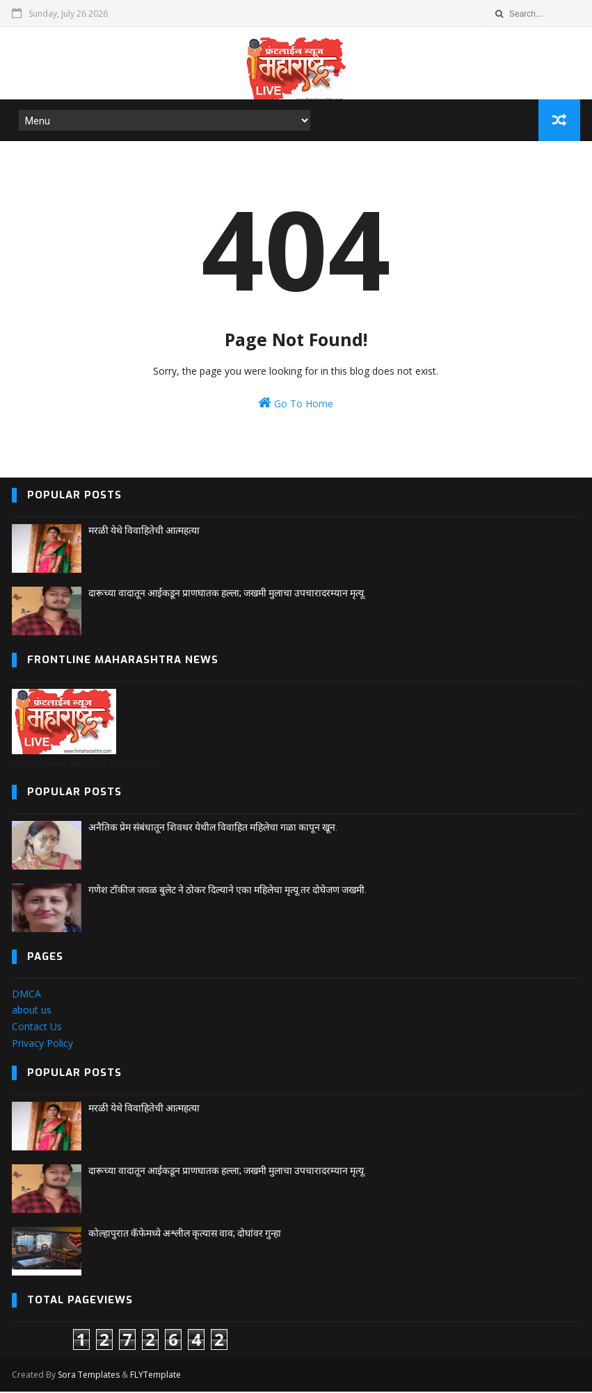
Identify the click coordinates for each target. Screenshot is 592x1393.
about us (31, 1011)
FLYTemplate (155, 1376)
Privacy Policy (42, 1044)
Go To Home (295, 404)
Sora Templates (89, 1376)
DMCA (26, 995)
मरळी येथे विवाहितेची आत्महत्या (144, 531)
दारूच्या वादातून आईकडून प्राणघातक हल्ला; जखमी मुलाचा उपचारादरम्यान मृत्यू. (227, 594)
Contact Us (37, 1027)
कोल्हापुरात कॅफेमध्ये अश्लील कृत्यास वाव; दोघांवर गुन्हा (184, 1234)
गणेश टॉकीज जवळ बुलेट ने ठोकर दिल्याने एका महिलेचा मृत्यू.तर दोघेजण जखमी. (227, 891)
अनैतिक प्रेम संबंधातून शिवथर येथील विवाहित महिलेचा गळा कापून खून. (212, 828)
